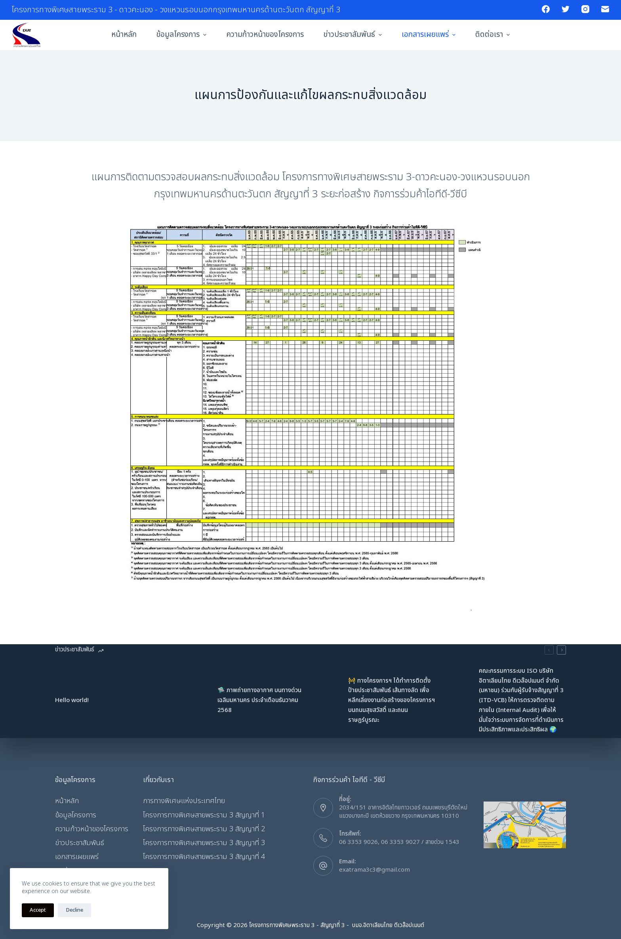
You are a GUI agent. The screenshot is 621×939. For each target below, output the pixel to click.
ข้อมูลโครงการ (182, 34)
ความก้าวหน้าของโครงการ (265, 34)
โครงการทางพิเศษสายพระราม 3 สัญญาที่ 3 (204, 843)
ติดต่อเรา (493, 34)
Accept (38, 910)
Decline (74, 910)
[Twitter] (566, 9)
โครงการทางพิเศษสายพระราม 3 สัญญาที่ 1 (204, 815)
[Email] (605, 9)
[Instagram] (585, 9)
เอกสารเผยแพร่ (429, 34)
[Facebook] (546, 9)
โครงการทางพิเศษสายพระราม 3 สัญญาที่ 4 (204, 856)
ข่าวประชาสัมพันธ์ (354, 34)
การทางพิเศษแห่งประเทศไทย (184, 801)
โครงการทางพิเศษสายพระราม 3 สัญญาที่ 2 (204, 829)
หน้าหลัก (124, 34)
